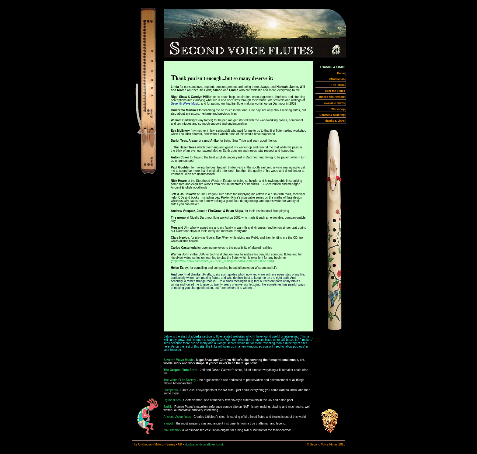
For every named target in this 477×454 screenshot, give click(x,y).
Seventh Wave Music (179, 360)
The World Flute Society (180, 380)
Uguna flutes (172, 400)
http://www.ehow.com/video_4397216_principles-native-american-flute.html (222, 261)
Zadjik (168, 406)
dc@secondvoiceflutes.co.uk (204, 444)
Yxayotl (169, 423)
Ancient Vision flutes (177, 416)
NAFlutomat (172, 430)
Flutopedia (171, 390)
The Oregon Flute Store (180, 370)
